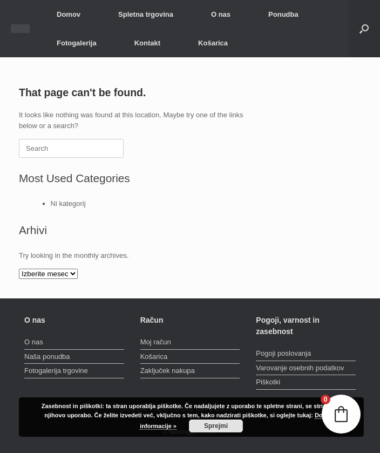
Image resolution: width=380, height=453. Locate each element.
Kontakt (147, 43)
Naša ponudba (47, 356)
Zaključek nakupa (167, 371)
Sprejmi (216, 426)
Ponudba (283, 14)
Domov (68, 14)
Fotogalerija (77, 43)
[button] (364, 28)
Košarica (213, 43)
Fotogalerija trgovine (56, 371)
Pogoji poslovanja (283, 353)
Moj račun (155, 342)
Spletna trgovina (145, 14)
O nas (220, 14)
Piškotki (268, 382)
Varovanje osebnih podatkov (300, 368)
